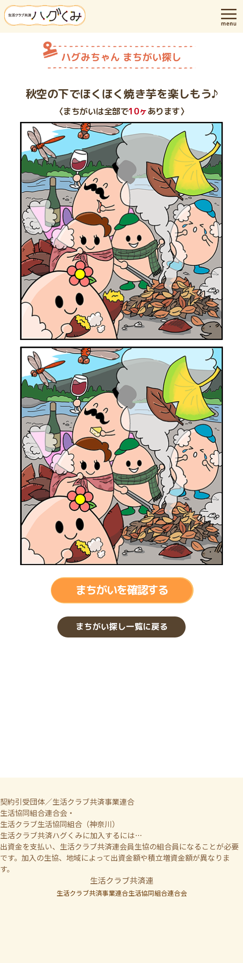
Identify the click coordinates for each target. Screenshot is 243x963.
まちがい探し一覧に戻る (122, 627)
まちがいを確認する (122, 590)
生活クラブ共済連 (121, 880)
